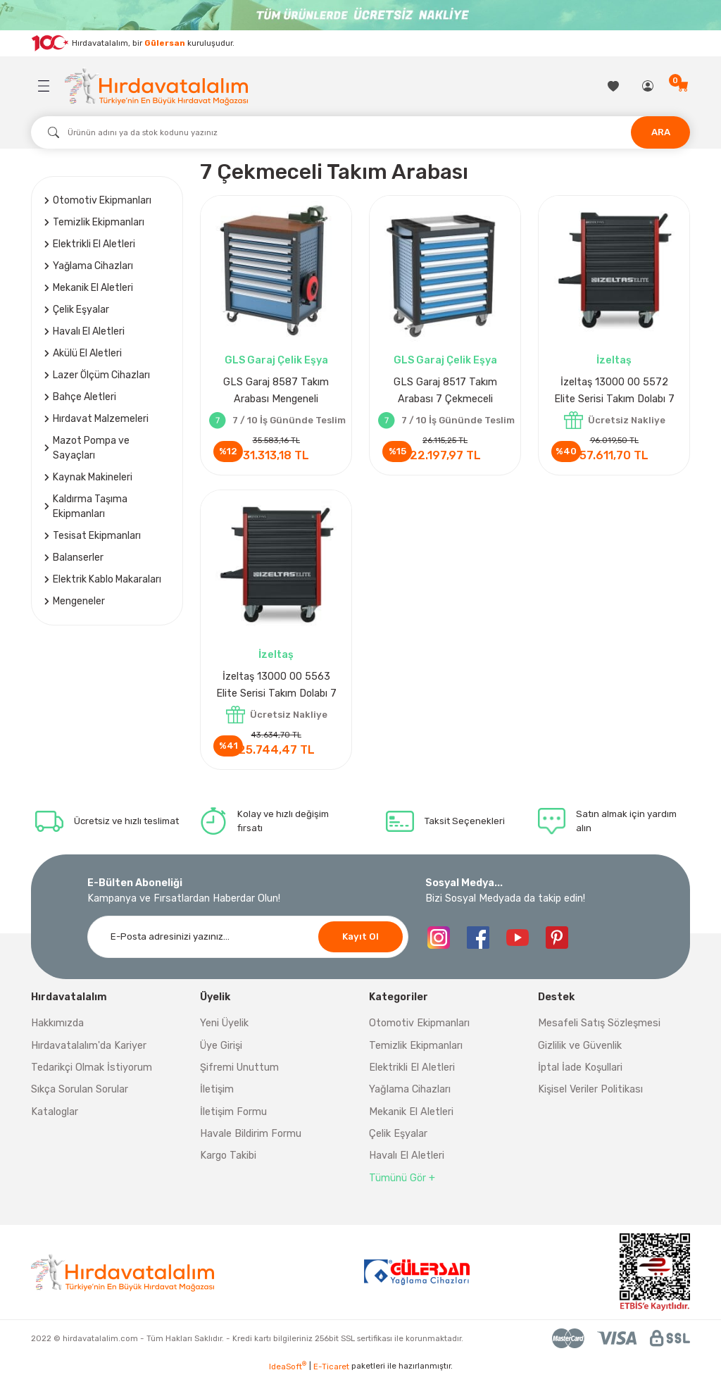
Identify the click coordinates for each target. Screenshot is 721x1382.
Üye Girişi (221, 1051)
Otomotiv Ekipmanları (419, 1029)
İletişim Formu (233, 1117)
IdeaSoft (287, 1372)
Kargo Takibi (228, 1161)
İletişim (217, 1095)
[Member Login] (649, 86)
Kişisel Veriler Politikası (590, 1095)
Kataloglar (54, 1117)
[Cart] (683, 86)
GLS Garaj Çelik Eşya (276, 360)
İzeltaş (614, 360)
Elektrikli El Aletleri (412, 1073)
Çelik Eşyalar (398, 1139)
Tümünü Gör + (402, 1184)
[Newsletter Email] (247, 942)
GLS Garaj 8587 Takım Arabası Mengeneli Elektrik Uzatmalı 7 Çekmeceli (276, 392)
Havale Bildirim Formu (250, 1139)
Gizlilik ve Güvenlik (580, 1051)
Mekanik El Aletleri (411, 1117)
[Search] (360, 132)
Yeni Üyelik (224, 1029)
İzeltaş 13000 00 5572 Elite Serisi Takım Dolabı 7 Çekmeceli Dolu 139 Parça (614, 392)
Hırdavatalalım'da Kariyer (88, 1051)
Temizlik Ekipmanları (416, 1051)
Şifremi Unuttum (239, 1073)
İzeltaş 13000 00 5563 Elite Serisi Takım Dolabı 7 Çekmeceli (276, 689)
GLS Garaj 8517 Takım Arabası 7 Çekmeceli (445, 390)
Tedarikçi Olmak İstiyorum (91, 1073)
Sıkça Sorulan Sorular (79, 1095)
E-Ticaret (331, 1372)
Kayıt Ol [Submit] (360, 942)
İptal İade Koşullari (580, 1073)
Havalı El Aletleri (406, 1161)
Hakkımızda (57, 1029)
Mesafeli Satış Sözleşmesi (599, 1029)
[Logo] (156, 86)
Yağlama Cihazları (410, 1095)
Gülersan (164, 42)
